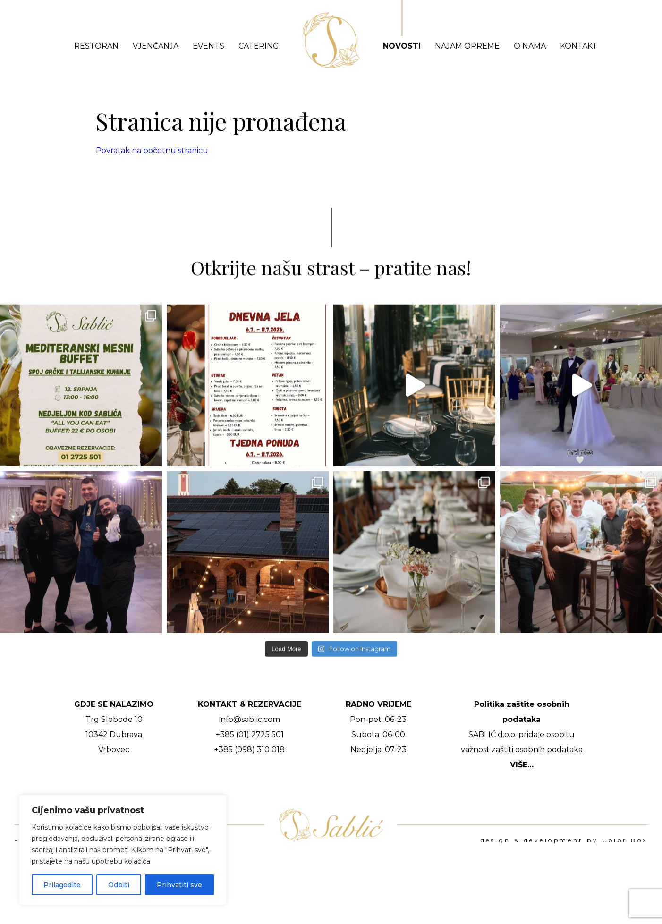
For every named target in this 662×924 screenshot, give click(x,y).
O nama (530, 46)
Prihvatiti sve (179, 885)
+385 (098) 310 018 (249, 749)
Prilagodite (62, 885)
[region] (123, 850)
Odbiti (118, 885)
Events (208, 46)
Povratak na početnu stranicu (152, 150)
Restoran (96, 46)
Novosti (402, 46)
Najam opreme (467, 46)
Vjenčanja (155, 46)
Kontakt (578, 46)
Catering (258, 46)
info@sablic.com (249, 719)
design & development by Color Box (564, 840)
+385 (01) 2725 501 (250, 734)
